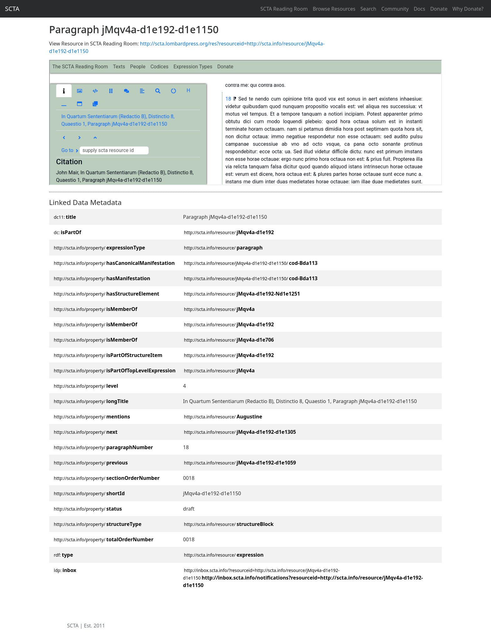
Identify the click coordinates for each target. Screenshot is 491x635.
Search (368, 8)
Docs (419, 8)
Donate (438, 8)
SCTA (12, 8)
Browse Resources (334, 8)
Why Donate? (467, 8)
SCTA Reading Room (284, 8)
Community (395, 8)
